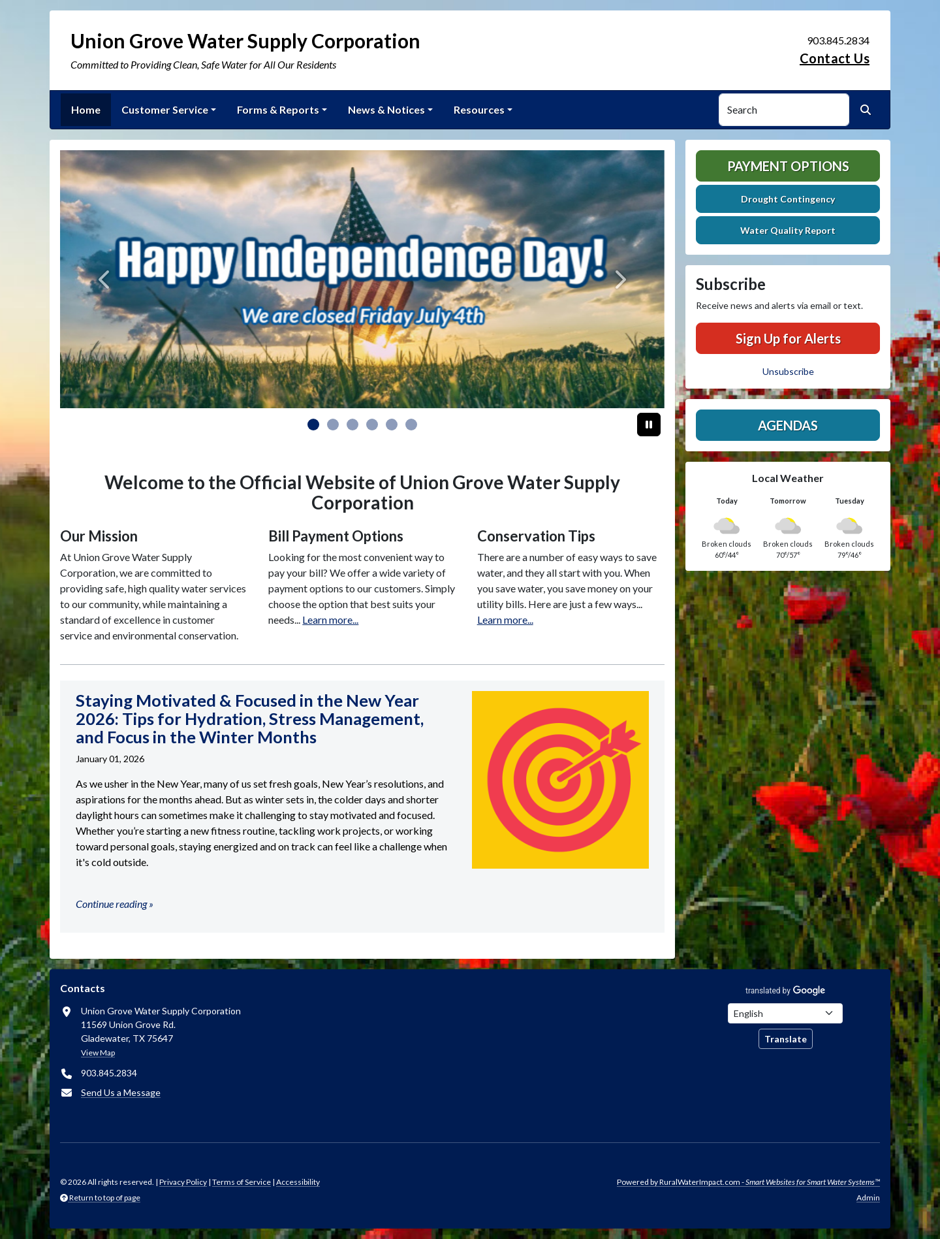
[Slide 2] (352, 424)
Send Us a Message (121, 1092)
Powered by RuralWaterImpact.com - (748, 1182)
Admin (868, 1197)
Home (86, 109)
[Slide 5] (411, 424)
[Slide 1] (333, 424)
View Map (98, 1052)
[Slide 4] (391, 424)
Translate (785, 1038)
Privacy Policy (183, 1182)
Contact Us (835, 58)
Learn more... (330, 619)
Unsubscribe (788, 371)
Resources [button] (479, 109)
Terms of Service (241, 1182)
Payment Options (788, 166)
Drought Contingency (788, 198)
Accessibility (298, 1182)
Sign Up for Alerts (788, 338)
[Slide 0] (313, 424)
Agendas (788, 425)
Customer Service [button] (164, 109)
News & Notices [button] (386, 109)
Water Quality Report (788, 230)
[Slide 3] (372, 424)
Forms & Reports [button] (278, 109)
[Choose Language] (785, 1013)
